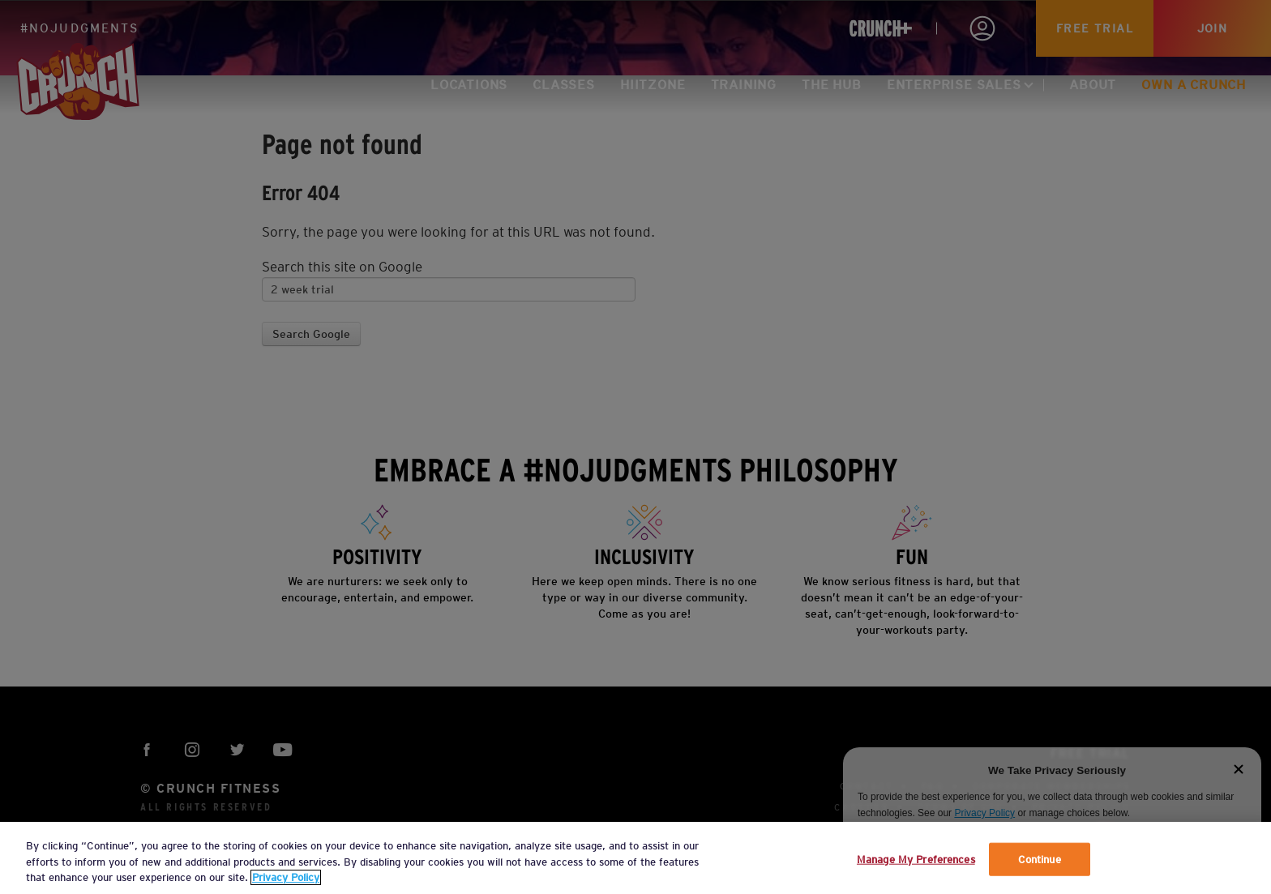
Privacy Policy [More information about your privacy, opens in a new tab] (285, 877)
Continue (1039, 859)
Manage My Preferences (916, 859)
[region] (635, 858)
